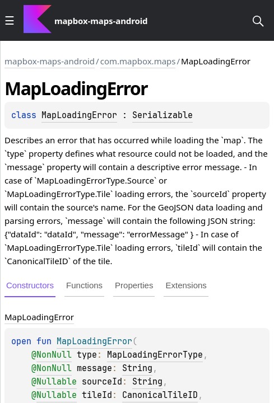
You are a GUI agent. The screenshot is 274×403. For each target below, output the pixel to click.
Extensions (185, 285)
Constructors (30, 285)
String (137, 368)
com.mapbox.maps (138, 61)
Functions (84, 285)
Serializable (162, 115)
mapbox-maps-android (49, 61)
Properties (134, 285)
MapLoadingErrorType (155, 354)
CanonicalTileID (160, 395)
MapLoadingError (79, 115)
